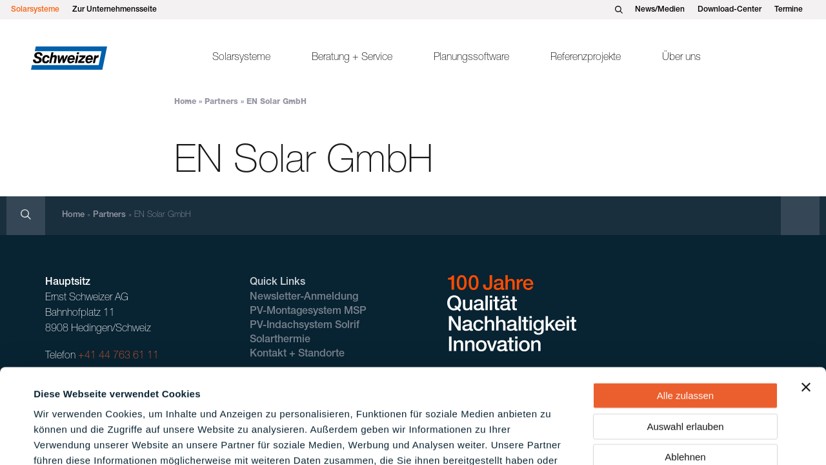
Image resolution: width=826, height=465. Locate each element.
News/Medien (660, 10)
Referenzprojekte (585, 58)
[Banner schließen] (806, 298)
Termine (788, 10)
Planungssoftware (471, 58)
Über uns (681, 58)
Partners (221, 102)
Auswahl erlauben (685, 337)
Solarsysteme (35, 10)
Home (185, 102)
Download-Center (729, 10)
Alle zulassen (685, 306)
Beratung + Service (352, 58)
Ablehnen (685, 367)
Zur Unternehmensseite (114, 10)
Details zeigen (550, 439)
